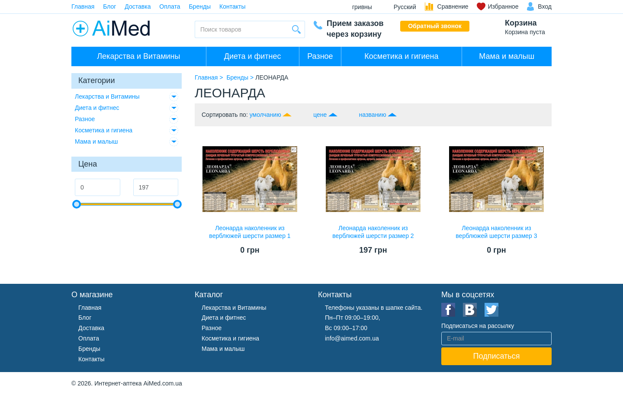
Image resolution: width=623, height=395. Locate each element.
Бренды (200, 6)
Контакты (232, 6)
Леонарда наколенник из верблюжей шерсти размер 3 (496, 232)
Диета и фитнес (252, 56)
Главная (82, 6)
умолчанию (265, 114)
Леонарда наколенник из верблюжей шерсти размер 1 (249, 232)
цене (320, 114)
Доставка (138, 6)
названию (372, 114)
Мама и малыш (506, 56)
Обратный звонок (435, 25)
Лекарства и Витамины (138, 56)
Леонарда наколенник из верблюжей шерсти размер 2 (373, 232)
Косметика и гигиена (401, 56)
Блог (109, 6)
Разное (320, 56)
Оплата (169, 6)
